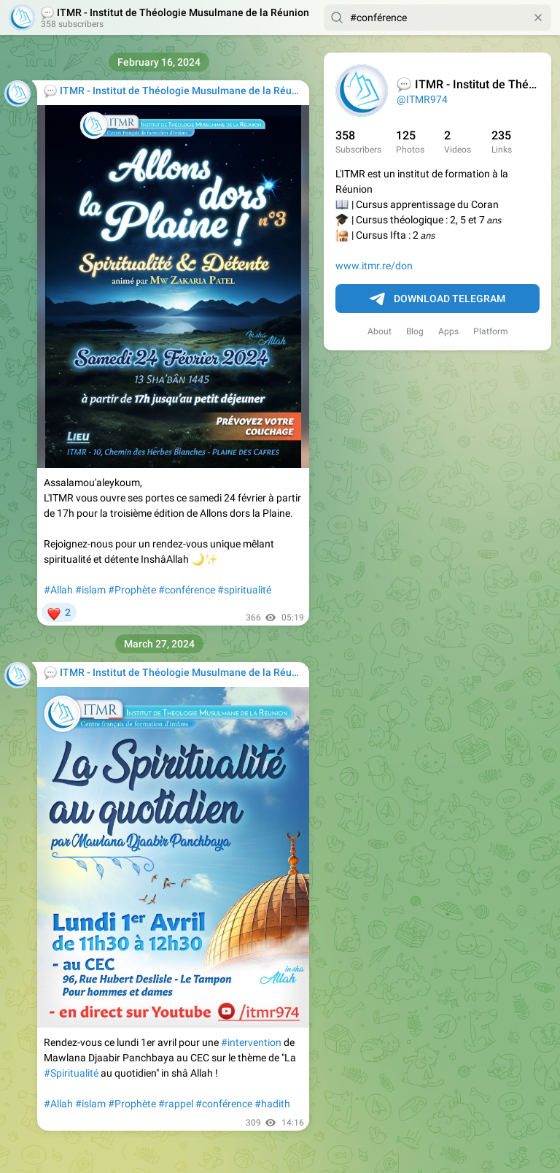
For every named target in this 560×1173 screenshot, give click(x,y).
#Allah (58, 590)
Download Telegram (437, 299)
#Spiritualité (71, 1073)
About (380, 331)
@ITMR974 (422, 99)
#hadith (272, 1103)
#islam (90, 590)
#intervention (251, 1042)
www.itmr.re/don (374, 266)
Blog (415, 331)
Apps (448, 331)
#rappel (175, 1103)
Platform (490, 331)
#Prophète (132, 590)
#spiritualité (244, 590)
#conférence (186, 590)
